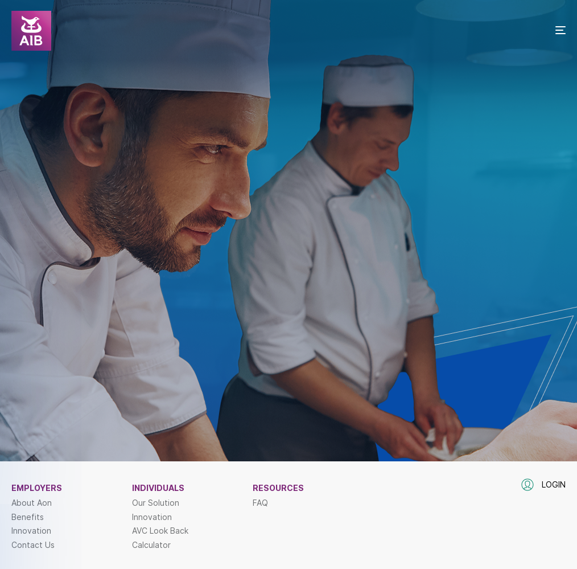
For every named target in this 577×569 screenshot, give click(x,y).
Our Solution (155, 502)
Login (543, 484)
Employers (36, 488)
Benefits (27, 517)
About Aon (31, 502)
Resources (278, 488)
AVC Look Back (160, 530)
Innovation (31, 530)
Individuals (158, 488)
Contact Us (33, 545)
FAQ (260, 502)
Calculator (151, 545)
